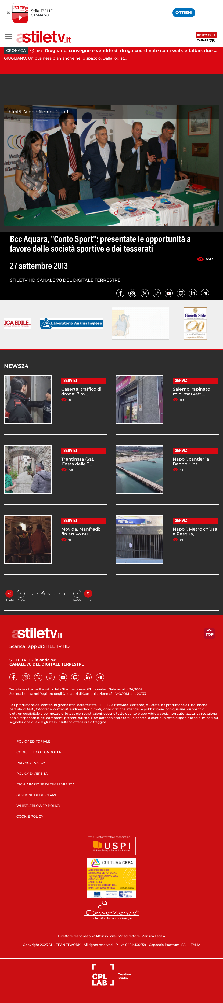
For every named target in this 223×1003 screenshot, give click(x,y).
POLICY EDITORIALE (33, 741)
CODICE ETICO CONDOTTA (38, 752)
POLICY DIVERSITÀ (32, 773)
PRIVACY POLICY (30, 763)
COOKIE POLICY (29, 816)
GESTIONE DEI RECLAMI (36, 795)
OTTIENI (183, 12)
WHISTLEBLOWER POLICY (38, 806)
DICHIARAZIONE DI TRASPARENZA (45, 784)
